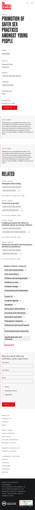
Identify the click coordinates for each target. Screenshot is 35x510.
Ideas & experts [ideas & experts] (8, 433)
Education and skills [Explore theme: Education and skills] (13, 317)
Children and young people (14, 232)
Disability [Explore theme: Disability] (9, 305)
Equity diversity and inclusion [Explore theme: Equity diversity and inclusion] (13, 338)
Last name (5, 370)
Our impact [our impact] (6, 436)
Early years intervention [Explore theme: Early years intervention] (15, 309)
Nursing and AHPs (10, 253)
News (7, 387)
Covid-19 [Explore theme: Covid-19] (8, 296)
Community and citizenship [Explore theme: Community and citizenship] (16, 291)
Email (4, 378)
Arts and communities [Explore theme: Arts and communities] (14, 270)
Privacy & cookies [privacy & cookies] (9, 451)
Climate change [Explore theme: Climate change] (11, 286)
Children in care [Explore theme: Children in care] (11, 282)
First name (5, 362)
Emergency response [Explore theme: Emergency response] (14, 321)
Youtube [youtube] (5, 472)
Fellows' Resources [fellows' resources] (10, 439)
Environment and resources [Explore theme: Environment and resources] (16, 331)
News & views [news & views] (7, 430)
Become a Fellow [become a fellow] (9, 443)
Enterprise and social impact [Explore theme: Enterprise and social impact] (17, 325)
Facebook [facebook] (6, 469)
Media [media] (4, 425)
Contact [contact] (5, 422)
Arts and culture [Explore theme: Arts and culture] (12, 274)
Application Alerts (11, 390)
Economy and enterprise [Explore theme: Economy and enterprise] (15, 313)
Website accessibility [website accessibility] (11, 448)
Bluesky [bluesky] (5, 459)
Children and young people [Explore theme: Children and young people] (16, 278)
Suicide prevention (10, 210)
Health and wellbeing (12, 76)
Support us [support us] (6, 418)
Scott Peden (6, 53)
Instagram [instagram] (6, 465)
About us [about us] (5, 415)
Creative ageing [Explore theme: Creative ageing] (11, 301)
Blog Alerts (8, 394)
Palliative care (9, 190)
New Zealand (8, 85)
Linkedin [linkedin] (5, 462)
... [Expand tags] (19, 190)
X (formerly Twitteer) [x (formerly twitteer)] (11, 456)
